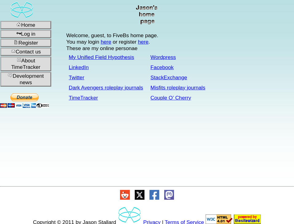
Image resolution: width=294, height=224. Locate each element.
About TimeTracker (25, 63)
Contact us (26, 52)
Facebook (161, 67)
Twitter (76, 77)
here (106, 42)
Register (26, 43)
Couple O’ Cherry (170, 98)
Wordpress (163, 57)
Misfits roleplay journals (177, 87)
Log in (26, 34)
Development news (26, 79)
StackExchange (168, 77)
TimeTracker (83, 98)
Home (25, 25)
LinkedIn (79, 67)
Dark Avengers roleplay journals (106, 87)
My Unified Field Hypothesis (101, 57)
